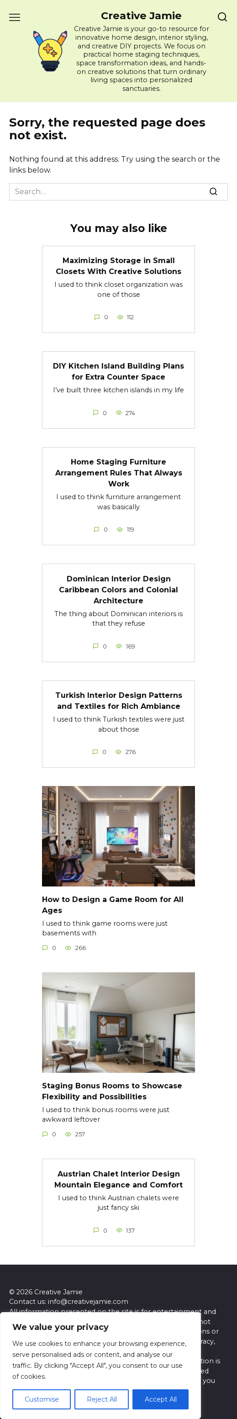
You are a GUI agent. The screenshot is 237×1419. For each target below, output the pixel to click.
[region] (100, 1365)
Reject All (102, 1399)
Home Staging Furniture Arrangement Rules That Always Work (118, 473)
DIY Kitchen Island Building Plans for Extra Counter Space (118, 371)
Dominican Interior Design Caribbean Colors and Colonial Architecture (118, 589)
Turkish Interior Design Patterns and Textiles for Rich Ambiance (118, 701)
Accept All (161, 1399)
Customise (42, 1399)
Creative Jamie (141, 15)
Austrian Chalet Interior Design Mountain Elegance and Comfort (118, 1179)
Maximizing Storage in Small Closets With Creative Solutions (118, 266)
